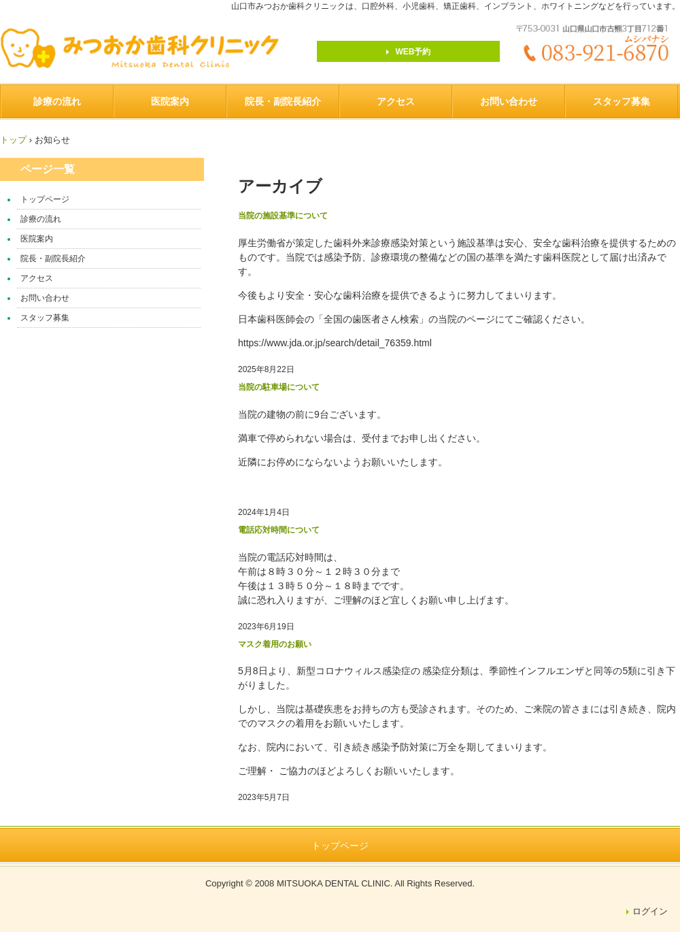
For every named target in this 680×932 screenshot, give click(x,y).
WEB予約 (413, 51)
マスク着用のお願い (274, 644)
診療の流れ (57, 101)
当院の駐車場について (279, 387)
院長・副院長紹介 (283, 101)
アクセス (396, 101)
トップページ (44, 199)
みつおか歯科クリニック (147, 48)
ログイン (650, 911)
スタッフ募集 (621, 101)
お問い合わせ (508, 101)
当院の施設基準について (283, 215)
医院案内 (170, 101)
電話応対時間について (279, 530)
